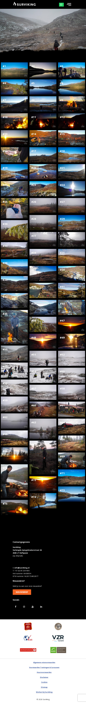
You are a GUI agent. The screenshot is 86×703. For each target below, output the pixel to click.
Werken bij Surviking (44, 692)
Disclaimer (44, 677)
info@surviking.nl (21, 568)
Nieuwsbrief (22, 592)
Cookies (44, 682)
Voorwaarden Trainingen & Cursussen (44, 667)
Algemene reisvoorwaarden (44, 662)
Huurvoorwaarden (44, 672)
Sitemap (44, 687)
